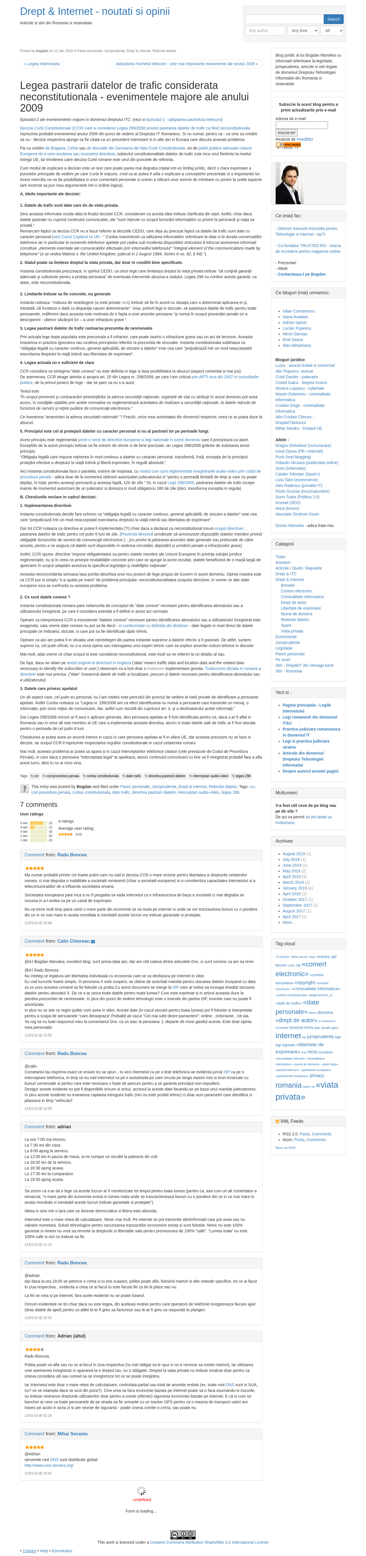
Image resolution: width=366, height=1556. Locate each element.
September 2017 (298, 905)
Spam (286, 625)
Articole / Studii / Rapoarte (299, 568)
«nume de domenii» (306, 1064)
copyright (305, 982)
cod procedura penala (62, 776)
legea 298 (243, 776)
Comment (34, 854)
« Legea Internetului (42, 63)
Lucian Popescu (297, 328)
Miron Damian (295, 334)
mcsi (312, 1051)
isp (304, 1037)
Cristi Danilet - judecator (297, 377)
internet (288, 1035)
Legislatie (284, 648)
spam (306, 1086)
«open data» (329, 1064)
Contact (29, 1551)
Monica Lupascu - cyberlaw (300, 388)
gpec (335, 1027)
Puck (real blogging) (293, 457)
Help (44, 1551)
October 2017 (295, 899)
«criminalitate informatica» (316, 988)
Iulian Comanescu (299, 311)
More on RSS (286, 1147)
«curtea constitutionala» (292, 995)
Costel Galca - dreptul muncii (301, 382)
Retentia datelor (164, 51)
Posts (305, 1134)
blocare (281, 965)
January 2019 (295, 888)
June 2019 (292, 865)
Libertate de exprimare (301, 608)
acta (294, 957)
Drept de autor (294, 602)
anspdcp (323, 957)
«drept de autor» (297, 1020)
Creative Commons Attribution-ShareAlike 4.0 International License (209, 1542)
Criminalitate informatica (302, 596)
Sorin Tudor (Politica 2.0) (298, 497)
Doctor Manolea (290, 525)
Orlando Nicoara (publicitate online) (307, 462)
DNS (230, 1384)
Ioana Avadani (295, 317)
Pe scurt (283, 659)
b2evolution (62, 1551)
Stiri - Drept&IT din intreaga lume (305, 665)
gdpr (317, 1027)
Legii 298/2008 (181, 482)
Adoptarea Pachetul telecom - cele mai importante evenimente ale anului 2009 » (187, 63)
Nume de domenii (297, 614)
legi (278, 1045)
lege (338, 1037)
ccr (36, 776)
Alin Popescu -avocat (294, 371)
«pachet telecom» (288, 1070)
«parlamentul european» (292, 1076)
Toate (280, 556)
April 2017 (292, 916)
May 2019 (291, 871)
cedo (291, 965)
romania (289, 1085)
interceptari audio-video (210, 776)
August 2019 (294, 853)
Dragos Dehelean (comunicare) (303, 445)
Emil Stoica (293, 339)
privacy (317, 1075)
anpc (312, 956)
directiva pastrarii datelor (167, 776)
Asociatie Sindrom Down (297, 514)
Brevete (288, 585)
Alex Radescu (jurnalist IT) (299, 485)
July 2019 (291, 859)
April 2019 (292, 876)
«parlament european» (316, 1070)
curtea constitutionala (103, 776)
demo (313, 1012)
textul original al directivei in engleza (99, 662)
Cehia (73, 148)
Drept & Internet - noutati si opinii (95, 11)
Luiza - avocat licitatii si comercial (305, 365)
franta (308, 1028)
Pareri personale (89, 51)
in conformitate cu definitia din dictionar (153, 625)
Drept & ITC (286, 574)
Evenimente (286, 636)
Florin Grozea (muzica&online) (303, 491)
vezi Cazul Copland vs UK (76, 236)
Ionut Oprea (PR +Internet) (299, 451)
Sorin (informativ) (291, 468)
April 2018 (292, 894)
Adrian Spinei (295, 322)
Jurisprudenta (114, 51)
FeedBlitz (305, 139)
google (326, 1027)
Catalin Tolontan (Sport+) (298, 474)
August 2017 (294, 911)
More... (289, 922)
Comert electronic (297, 591)
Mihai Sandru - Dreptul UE (299, 428)
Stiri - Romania (289, 671)
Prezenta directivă (137, 534)
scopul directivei (229, 528)
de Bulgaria (55, 148)
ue (313, 1086)
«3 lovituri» (283, 956)
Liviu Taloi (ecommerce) (297, 479)
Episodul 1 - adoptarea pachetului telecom (183, 119)
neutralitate (325, 1052)
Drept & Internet (139, 51)
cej (298, 965)
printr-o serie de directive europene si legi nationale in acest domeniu (139, 439)
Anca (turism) (287, 508)
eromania (282, 1027)
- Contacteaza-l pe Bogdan (301, 274)
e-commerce (327, 1021)
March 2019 (293, 882)
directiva (325, 1012)
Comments (321, 1134)
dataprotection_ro (321, 995)
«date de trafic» (289, 1003)
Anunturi (283, 562)
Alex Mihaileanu (297, 345)
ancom (303, 956)
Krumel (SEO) (288, 502)
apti (334, 957)
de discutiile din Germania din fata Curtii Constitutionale (136, 148)
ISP (175, 987)
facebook (296, 1028)
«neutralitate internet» (290, 1058)
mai (303, 1052)
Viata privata (292, 631)
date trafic (133, 776)
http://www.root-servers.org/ (49, 1465)
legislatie (288, 1045)
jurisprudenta (320, 1036)
